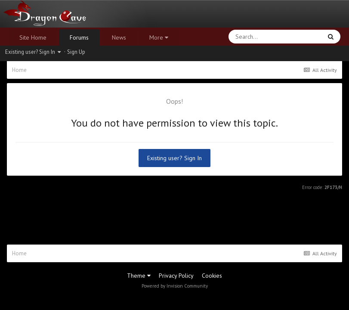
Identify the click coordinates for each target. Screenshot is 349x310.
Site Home (32, 37)
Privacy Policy (176, 275)
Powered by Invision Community (175, 286)
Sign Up (76, 52)
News (119, 37)
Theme (139, 275)
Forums (79, 37)
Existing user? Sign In (33, 52)
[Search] (253, 36)
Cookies (212, 275)
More (158, 37)
